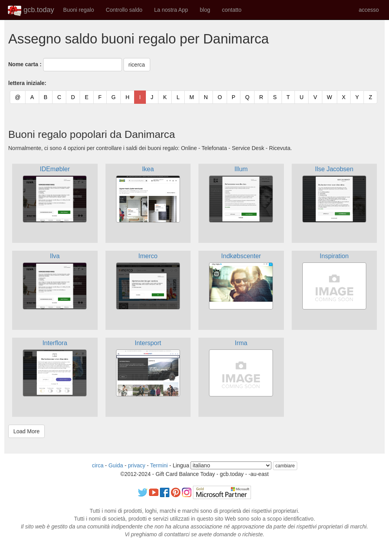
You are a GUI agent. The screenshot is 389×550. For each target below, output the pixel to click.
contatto (232, 10)
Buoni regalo (78, 10)
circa (98, 465)
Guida (115, 465)
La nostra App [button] (171, 10)
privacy (136, 465)
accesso (369, 10)
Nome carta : (25, 64)
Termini (159, 465)
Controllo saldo (124, 10)
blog (205, 10)
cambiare (284, 466)
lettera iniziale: (27, 83)
